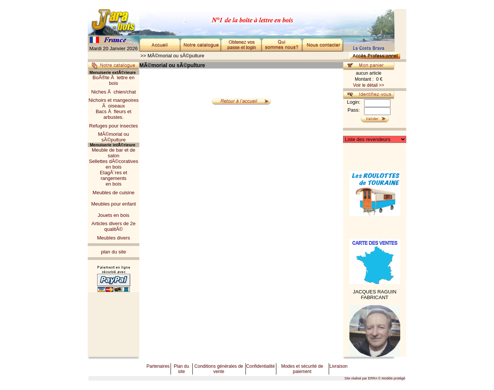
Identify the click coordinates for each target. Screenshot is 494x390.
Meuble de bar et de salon (114, 152)
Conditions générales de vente (218, 369)
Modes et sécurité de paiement (302, 369)
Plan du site (181, 369)
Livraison (338, 366)
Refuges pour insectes (113, 126)
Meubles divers (113, 238)
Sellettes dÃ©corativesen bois (113, 164)
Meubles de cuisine (113, 192)
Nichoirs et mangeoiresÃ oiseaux (113, 103)
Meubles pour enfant (113, 204)
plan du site (113, 252)
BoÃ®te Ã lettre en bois (113, 80)
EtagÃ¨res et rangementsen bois (113, 178)
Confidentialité (260, 366)
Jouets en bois (114, 215)
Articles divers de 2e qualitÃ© (113, 226)
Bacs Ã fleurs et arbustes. (113, 114)
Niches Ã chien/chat (113, 92)
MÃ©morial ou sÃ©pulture (113, 137)
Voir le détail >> (368, 85)
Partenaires (157, 366)
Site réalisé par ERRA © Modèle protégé (375, 378)
